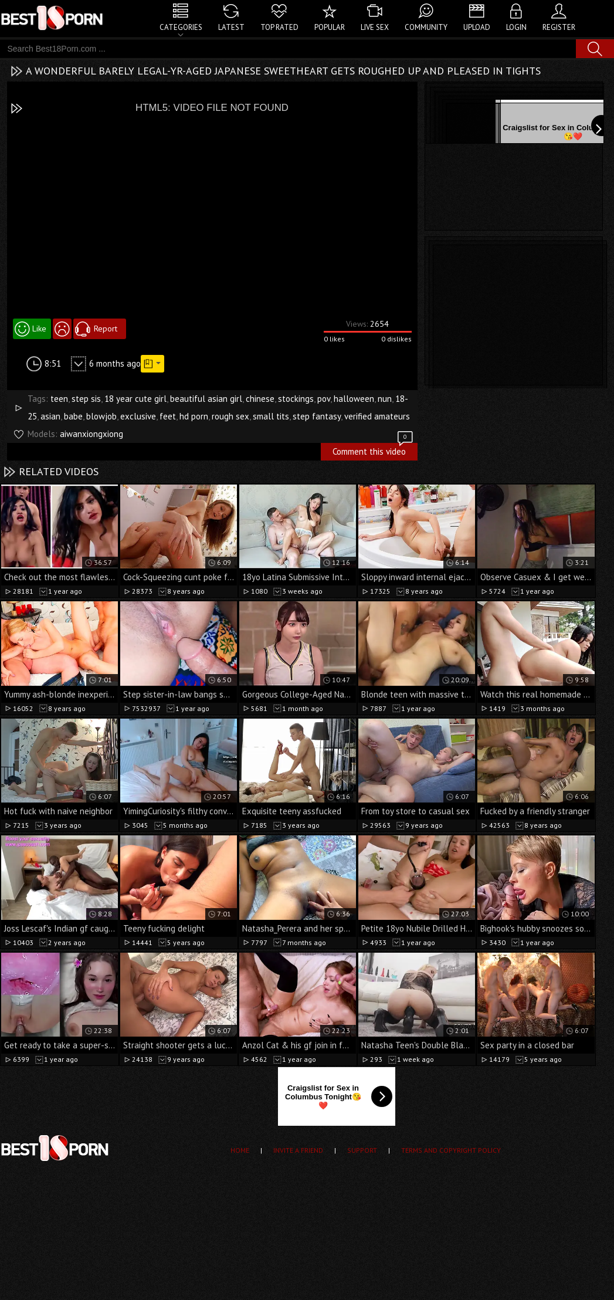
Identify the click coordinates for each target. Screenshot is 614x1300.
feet (168, 416)
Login (516, 27)
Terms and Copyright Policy (451, 1150)
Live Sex (375, 27)
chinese (260, 398)
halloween (354, 398)
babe (73, 416)
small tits (271, 416)
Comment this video (374, 450)
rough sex (230, 416)
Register (558, 27)
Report (105, 328)
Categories (181, 27)
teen (59, 398)
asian (50, 416)
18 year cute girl (135, 398)
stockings (296, 398)
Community (426, 27)
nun (385, 398)
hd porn (193, 416)
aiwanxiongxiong (91, 433)
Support (362, 1150)
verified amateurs (377, 416)
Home (239, 1150)
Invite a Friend (298, 1150)
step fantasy (317, 416)
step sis (86, 398)
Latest (231, 27)
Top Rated (279, 27)
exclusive (138, 416)
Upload (476, 27)
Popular (329, 27)
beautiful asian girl (206, 398)
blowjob (101, 416)
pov (323, 398)
